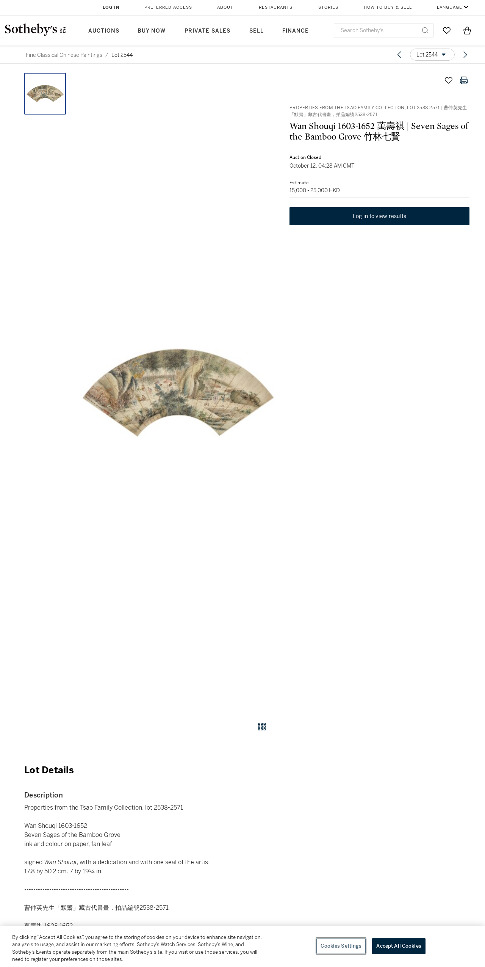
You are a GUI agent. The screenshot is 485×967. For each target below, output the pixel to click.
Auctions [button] (103, 31)
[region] (242, 946)
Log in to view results (380, 216)
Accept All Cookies (398, 946)
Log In (111, 7)
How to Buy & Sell (388, 7)
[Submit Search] (425, 30)
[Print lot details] (464, 80)
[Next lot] (465, 55)
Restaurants (276, 7)
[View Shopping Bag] (467, 30)
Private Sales (207, 31)
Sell (256, 31)
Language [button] (449, 7)
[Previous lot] (399, 55)
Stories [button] (328, 7)
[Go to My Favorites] (447, 30)
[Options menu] (432, 55)
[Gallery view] (262, 726)
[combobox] (384, 30)
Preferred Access (168, 7)
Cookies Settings (341, 946)
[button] (178, 393)
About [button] (225, 7)
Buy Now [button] (152, 31)
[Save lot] (449, 80)
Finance (295, 31)
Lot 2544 (122, 55)
